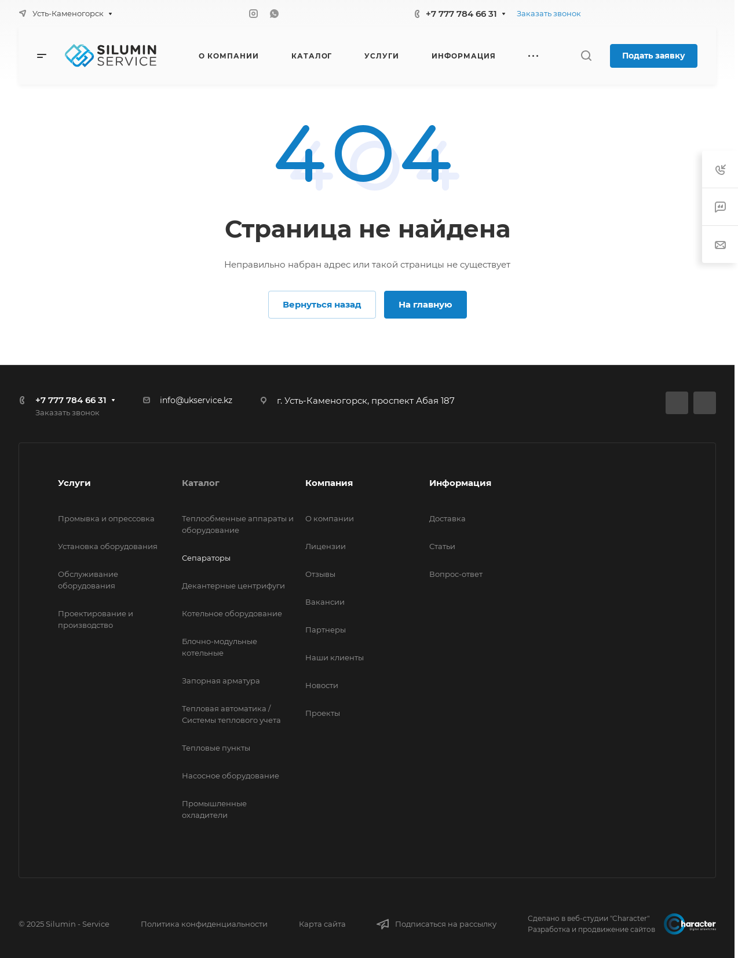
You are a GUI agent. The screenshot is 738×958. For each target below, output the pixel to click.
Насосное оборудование (230, 775)
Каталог (201, 482)
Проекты (322, 713)
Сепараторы (206, 557)
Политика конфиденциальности (204, 923)
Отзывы (320, 574)
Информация (460, 482)
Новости (321, 685)
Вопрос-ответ (456, 574)
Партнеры (325, 629)
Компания (329, 482)
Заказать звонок (549, 13)
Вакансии (325, 601)
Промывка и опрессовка (106, 518)
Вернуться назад (322, 304)
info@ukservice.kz (196, 400)
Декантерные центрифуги (233, 585)
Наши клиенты (334, 657)
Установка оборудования (108, 546)
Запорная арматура (221, 680)
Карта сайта (322, 923)
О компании (329, 518)
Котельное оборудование (232, 613)
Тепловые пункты (216, 747)
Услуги (74, 482)
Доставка (447, 518)
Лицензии (325, 546)
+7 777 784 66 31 (461, 13)
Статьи (442, 546)
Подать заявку (653, 55)
